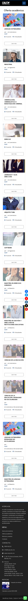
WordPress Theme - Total (9, 598)
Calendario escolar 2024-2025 (9, 591)
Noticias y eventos (7, 536)
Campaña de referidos (16, 582)
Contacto (4, 539)
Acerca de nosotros (7, 531)
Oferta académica (7, 534)
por (5, 32)
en (8, 32)
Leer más (14, 43)
